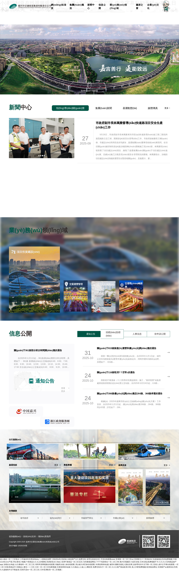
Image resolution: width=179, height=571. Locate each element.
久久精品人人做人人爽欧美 (81, 567)
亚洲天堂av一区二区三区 (29, 570)
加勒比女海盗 (9, 564)
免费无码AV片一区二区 (102, 567)
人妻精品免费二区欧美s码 (50, 559)
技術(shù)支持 (29, 536)
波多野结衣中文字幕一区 (142, 564)
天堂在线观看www (108, 559)
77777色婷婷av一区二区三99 (107, 562)
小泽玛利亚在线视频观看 (9, 557)
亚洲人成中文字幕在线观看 (163, 564)
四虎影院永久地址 (53, 562)
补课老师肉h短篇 (102, 564)
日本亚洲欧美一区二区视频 (51, 570)
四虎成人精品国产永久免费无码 (73, 559)
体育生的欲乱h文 (93, 559)
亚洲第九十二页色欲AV (143, 559)
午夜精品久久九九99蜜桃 (36, 562)
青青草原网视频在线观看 (44, 564)
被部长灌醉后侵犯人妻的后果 (121, 564)
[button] (8, 59)
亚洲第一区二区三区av (124, 559)
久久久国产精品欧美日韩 (121, 567)
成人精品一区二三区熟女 (9, 559)
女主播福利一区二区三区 (24, 564)
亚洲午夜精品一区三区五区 (71, 562)
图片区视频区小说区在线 (129, 562)
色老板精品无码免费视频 (162, 559)
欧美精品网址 (152, 567)
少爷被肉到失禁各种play (30, 559)
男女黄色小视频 (19, 562)
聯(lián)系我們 (44, 536)
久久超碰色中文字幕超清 (9, 570)
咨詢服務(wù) (15, 536)
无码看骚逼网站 (89, 562)
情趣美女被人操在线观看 (64, 564)
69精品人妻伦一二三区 (25, 567)
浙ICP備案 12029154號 (18, 546)
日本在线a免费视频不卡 (149, 562)
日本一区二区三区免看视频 (45, 567)
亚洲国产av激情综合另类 (167, 567)
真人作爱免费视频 (139, 567)
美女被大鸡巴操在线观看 (85, 564)
